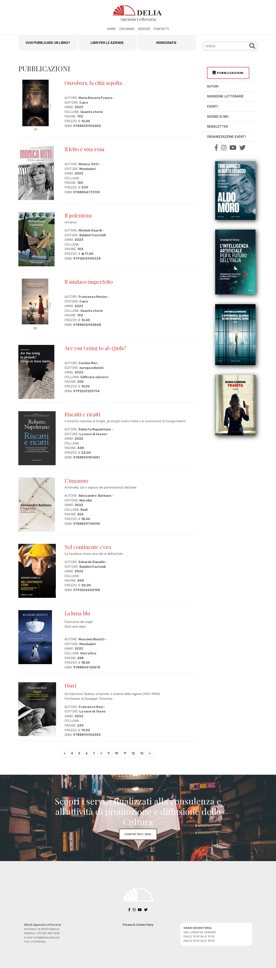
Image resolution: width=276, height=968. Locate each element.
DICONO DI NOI (217, 117)
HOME (111, 29)
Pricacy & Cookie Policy (138, 924)
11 (125, 753)
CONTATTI (161, 29)
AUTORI (212, 86)
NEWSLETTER (217, 127)
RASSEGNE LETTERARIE (225, 96)
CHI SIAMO (127, 29)
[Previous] (64, 753)
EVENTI (212, 106)
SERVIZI (144, 29)
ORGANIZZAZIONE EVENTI (226, 137)
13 (141, 753)
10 (116, 753)
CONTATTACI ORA (138, 834)
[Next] (150, 753)
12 (133, 753)
